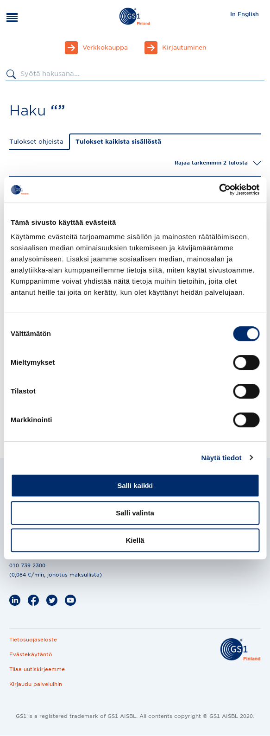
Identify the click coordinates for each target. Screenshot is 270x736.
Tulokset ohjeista (36, 141)
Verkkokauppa (105, 47)
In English (244, 14)
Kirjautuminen (184, 47)
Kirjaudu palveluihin (35, 684)
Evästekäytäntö (30, 654)
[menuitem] (244, 13)
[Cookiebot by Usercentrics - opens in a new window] (218, 190)
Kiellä (135, 540)
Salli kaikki (135, 485)
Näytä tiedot (221, 458)
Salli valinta (135, 513)
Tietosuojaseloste (33, 639)
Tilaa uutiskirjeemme (37, 669)
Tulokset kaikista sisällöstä (118, 141)
